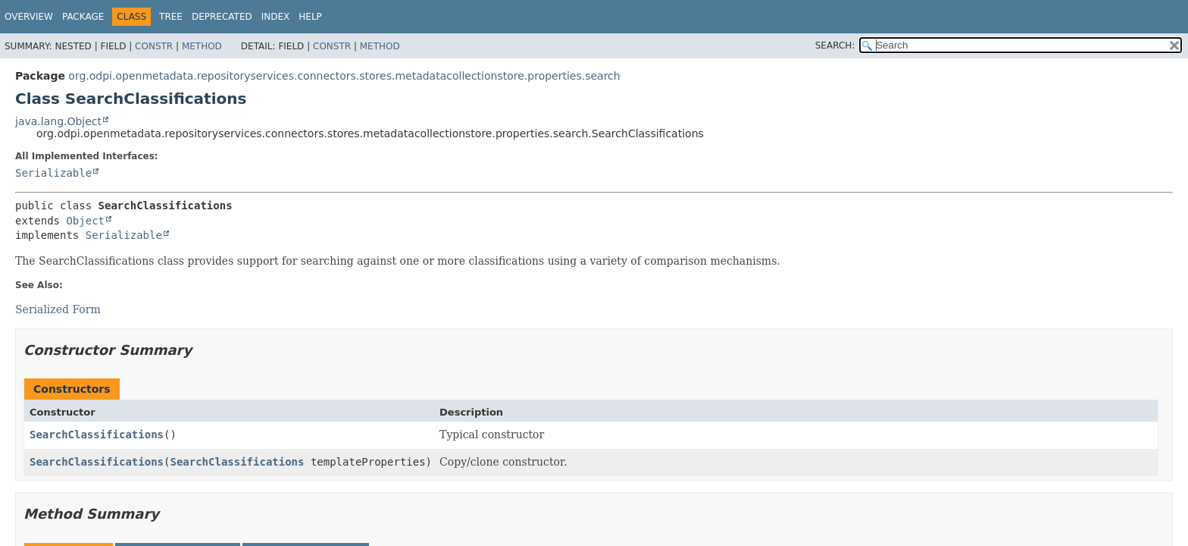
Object (85, 221)
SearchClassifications (97, 434)
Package (83, 16)
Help (310, 16)
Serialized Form (58, 309)
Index (275, 16)
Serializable (53, 173)
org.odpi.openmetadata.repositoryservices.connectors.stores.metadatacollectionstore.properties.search (344, 76)
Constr (154, 46)
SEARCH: (835, 45)
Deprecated (222, 16)
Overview (29, 16)
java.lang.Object (58, 121)
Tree (171, 16)
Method (202, 46)
